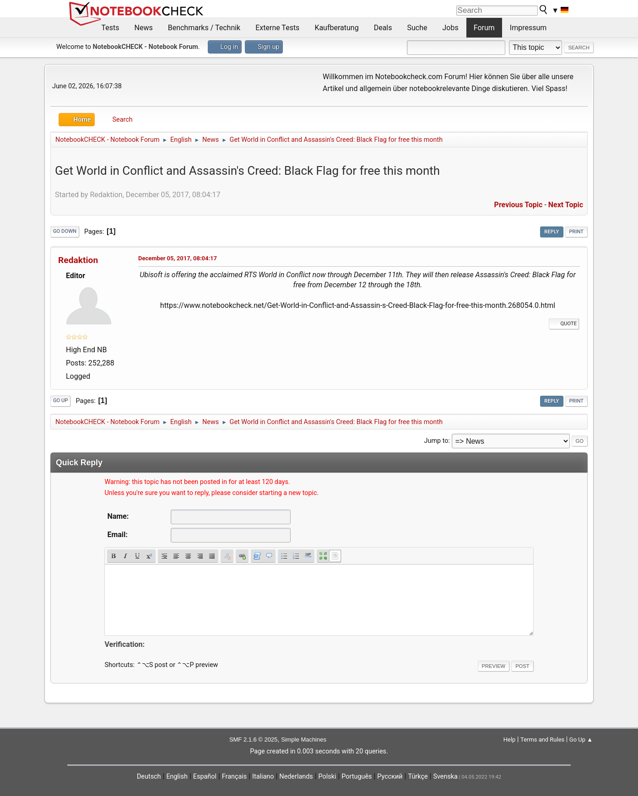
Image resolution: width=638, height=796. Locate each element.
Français (234, 776)
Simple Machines (303, 739)
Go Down (64, 231)
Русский (389, 776)
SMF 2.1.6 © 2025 (253, 739)
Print (576, 232)
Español (204, 776)
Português (356, 776)
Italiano (263, 776)
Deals (383, 27)
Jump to (436, 441)
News (144, 27)
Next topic (565, 204)
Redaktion (78, 260)
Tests (110, 27)
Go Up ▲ (581, 739)
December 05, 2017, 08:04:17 (177, 258)
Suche (417, 27)
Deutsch (149, 776)
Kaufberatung (336, 27)
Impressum (528, 27)
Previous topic (518, 204)
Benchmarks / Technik (204, 27)
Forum (484, 27)
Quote (564, 324)
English (177, 776)
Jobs (451, 27)
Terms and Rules (542, 739)
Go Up (60, 400)
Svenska (445, 776)
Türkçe (418, 776)
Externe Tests (277, 27)
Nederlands (296, 776)
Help (509, 739)
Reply (551, 232)
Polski (327, 776)
